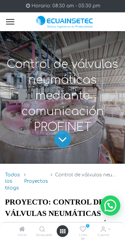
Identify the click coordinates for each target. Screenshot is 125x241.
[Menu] (10, 21)
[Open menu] (62, 231)
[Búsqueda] (42, 229)
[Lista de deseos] (83, 229)
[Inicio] (22, 229)
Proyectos (36, 181)
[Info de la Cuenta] (103, 229)
